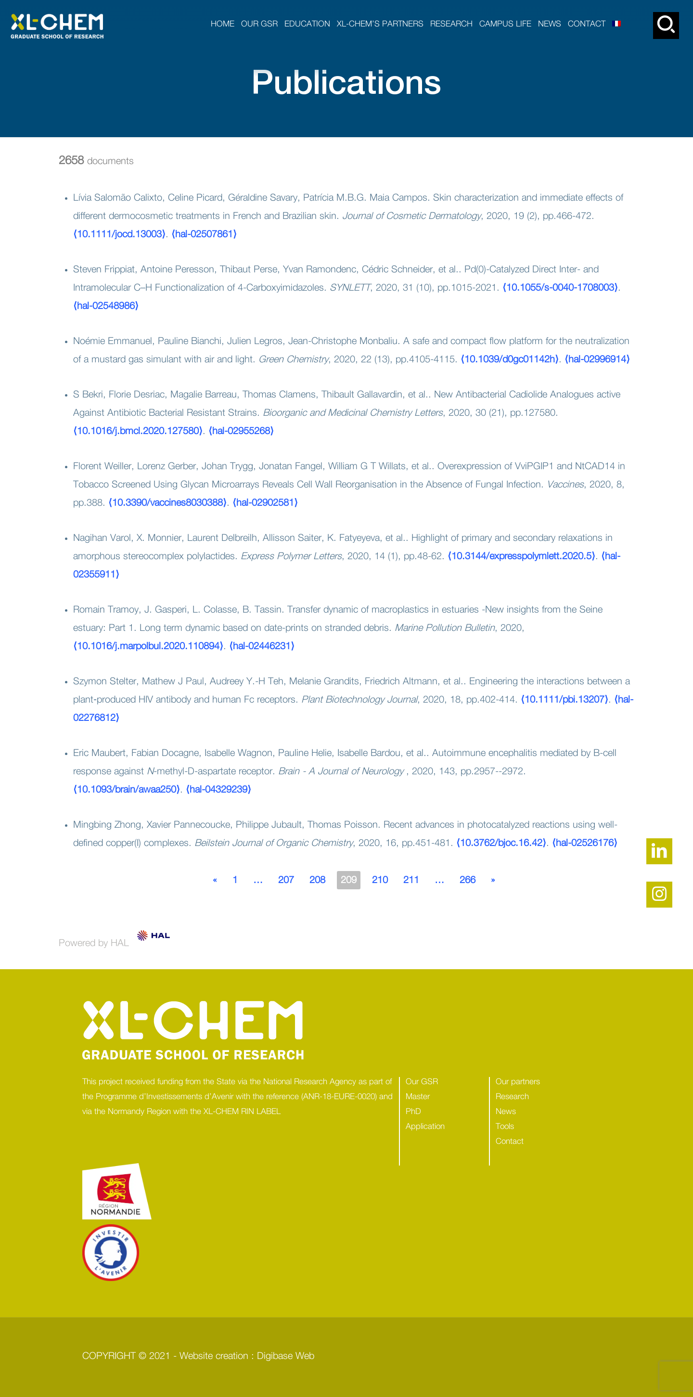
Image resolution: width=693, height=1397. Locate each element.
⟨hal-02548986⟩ (106, 306)
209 (349, 880)
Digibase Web (285, 1356)
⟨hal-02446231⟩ (262, 646)
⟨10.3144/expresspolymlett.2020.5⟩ (521, 556)
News (506, 1111)
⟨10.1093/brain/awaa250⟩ (126, 790)
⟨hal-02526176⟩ (584, 843)
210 (380, 880)
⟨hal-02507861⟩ (204, 234)
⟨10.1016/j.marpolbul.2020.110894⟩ (148, 646)
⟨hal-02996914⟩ (597, 359)
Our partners (518, 1081)
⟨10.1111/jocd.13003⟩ (119, 234)
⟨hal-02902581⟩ (265, 503)
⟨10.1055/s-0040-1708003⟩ (560, 288)
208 (317, 880)
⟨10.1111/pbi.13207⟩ (564, 700)
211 (411, 880)
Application (425, 1126)
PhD (413, 1111)
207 (286, 880)
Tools (505, 1126)
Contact (510, 1141)
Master (418, 1096)
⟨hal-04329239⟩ (218, 790)
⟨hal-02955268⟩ (241, 431)
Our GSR (422, 1081)
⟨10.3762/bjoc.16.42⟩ (501, 843)
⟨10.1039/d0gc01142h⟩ (510, 359)
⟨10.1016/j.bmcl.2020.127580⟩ (138, 431)
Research (512, 1096)
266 (467, 880)
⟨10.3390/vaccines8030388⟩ (167, 503)
